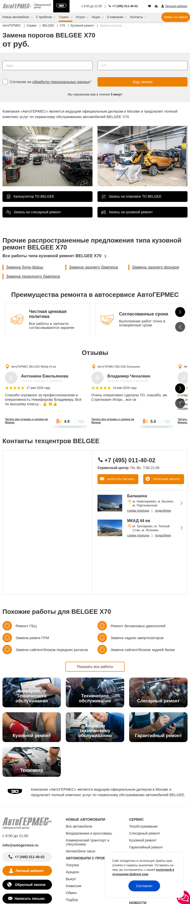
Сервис (64, 17)
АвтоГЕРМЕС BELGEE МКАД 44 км (33, 366)
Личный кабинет (30, 871)
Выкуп (71, 879)
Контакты (137, 17)
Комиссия (73, 886)
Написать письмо (120, 479)
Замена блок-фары (24, 267)
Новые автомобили (16, 17)
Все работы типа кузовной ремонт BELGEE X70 (51, 255)
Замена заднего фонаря (155, 267)
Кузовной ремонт (143, 840)
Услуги (81, 17)
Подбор (72, 900)
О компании (115, 17)
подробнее (163, 510)
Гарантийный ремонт (146, 847)
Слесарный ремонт (144, 833)
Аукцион (72, 872)
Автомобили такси (80, 851)
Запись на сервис (176, 17)
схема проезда (138, 510)
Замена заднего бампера (93, 267)
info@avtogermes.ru (20, 845)
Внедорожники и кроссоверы (89, 833)
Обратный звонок (166, 479)
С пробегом (44, 17)
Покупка (72, 865)
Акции (96, 17)
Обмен (71, 893)
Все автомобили (79, 826)
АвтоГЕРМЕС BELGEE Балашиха (118, 366)
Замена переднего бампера (33, 276)
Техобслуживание (143, 826)
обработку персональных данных (61, 82)
